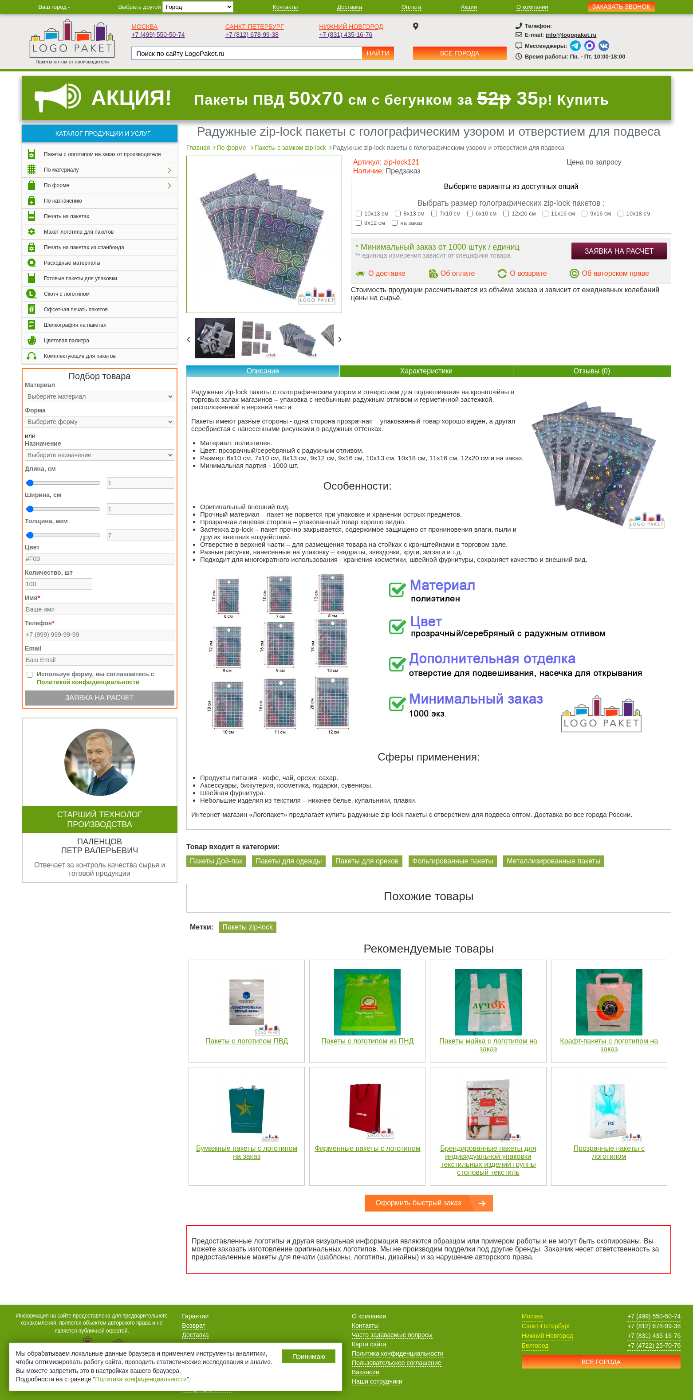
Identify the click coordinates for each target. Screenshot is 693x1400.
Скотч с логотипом (67, 294)
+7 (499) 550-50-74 (158, 34)
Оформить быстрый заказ (418, 1203)
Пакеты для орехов (367, 861)
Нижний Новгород (351, 26)
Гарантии (195, 1316)
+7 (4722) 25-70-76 (654, 1345)
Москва (144, 26)
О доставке (387, 273)
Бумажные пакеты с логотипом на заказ (246, 1152)
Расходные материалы (72, 263)
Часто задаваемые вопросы (392, 1334)
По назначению (63, 201)
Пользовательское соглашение (396, 1362)
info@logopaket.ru (571, 34)
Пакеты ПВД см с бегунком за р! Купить (401, 98)
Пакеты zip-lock (248, 927)
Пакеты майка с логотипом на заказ (488, 1045)
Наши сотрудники (377, 1381)
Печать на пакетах (66, 216)
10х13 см (372, 213)
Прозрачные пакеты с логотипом (609, 1152)
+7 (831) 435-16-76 (345, 34)
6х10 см (481, 213)
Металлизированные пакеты (553, 861)
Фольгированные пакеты (452, 861)
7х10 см (446, 213)
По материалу (61, 170)
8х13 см (409, 213)
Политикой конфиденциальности (88, 682)
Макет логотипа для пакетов (79, 232)
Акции (469, 7)
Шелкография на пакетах (75, 325)
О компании (532, 7)
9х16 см (596, 213)
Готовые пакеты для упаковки (80, 278)
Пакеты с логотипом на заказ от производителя (102, 154)
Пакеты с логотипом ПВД (246, 1041)
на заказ (407, 223)
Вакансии (365, 1372)
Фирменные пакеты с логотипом (368, 1148)
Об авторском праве (615, 273)
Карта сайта (369, 1344)
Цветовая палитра (66, 340)
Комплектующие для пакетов (80, 356)
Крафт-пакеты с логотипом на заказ (609, 1045)
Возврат (193, 1325)
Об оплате (458, 273)
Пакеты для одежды (289, 861)
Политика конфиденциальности (398, 1353)
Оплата (411, 7)
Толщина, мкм (46, 521)
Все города (459, 53)
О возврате (528, 273)
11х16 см (559, 213)
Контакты (285, 7)
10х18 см (634, 213)
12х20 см (519, 213)
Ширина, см (43, 494)
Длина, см (40, 468)
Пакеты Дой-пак (216, 861)
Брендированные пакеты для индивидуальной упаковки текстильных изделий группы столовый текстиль (488, 1160)
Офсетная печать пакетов (76, 309)
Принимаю (308, 1356)
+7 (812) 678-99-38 (252, 34)
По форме (56, 185)
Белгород (535, 1345)
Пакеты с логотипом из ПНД (367, 1041)
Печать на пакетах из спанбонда (84, 247)
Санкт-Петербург (254, 26)
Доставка (349, 7)
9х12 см (370, 223)
